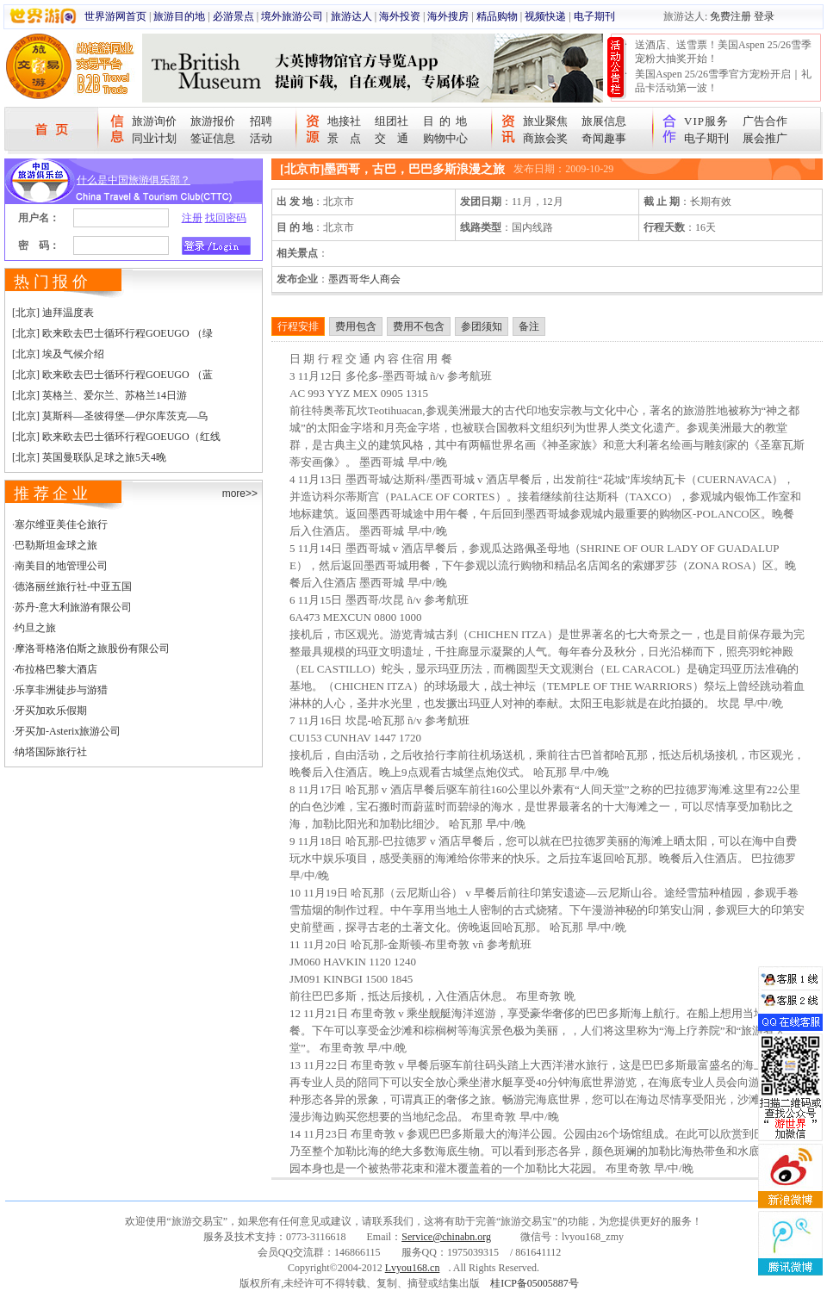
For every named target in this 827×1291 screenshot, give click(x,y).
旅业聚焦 (545, 121)
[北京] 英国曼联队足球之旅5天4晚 (89, 457)
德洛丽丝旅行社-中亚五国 (73, 586)
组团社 (391, 121)
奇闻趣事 (603, 138)
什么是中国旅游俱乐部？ (133, 180)
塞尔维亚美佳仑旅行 (61, 524)
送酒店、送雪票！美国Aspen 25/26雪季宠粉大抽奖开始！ (723, 52)
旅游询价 (154, 121)
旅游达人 (351, 16)
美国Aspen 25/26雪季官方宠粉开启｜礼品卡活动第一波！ (723, 81)
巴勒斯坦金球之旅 (56, 545)
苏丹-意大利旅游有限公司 (73, 607)
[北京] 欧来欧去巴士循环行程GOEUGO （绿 (112, 333)
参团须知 (481, 326)
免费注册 (730, 16)
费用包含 (355, 326)
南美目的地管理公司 (61, 566)
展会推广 (765, 138)
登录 (764, 16)
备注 (529, 326)
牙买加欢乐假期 (51, 710)
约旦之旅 (35, 628)
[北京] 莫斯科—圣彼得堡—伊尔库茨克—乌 (110, 416)
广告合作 (765, 121)
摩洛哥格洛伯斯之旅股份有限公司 (92, 648)
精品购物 (497, 16)
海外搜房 (448, 16)
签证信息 (212, 138)
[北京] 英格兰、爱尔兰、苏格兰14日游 (99, 395)
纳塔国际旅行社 (51, 752)
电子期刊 (594, 16)
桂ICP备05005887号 (534, 1283)
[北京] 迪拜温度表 (53, 313)
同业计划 (154, 138)
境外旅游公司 (292, 16)
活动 (261, 138)
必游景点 (233, 16)
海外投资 (399, 16)
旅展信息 (603, 121)
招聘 (261, 121)
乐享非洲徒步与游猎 (61, 690)
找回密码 (225, 218)
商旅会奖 (545, 138)
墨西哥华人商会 (364, 279)
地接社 (344, 121)
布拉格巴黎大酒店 (56, 669)
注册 (192, 218)
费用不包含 (419, 326)
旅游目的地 (179, 16)
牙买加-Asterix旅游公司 (68, 731)
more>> (240, 493)
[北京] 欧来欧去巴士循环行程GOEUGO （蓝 (112, 375)
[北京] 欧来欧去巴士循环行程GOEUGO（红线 (116, 437)
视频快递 (545, 16)
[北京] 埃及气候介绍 (58, 354)
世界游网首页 (115, 16)
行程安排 (298, 326)
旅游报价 (212, 121)
